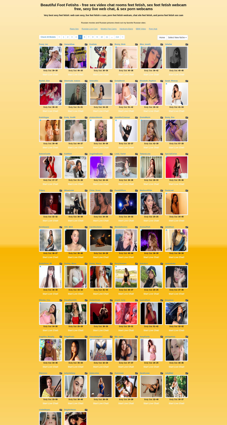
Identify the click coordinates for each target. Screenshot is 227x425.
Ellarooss (43, 322)
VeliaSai (168, 44)
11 (107, 37)
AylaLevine (94, 322)
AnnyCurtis (145, 291)
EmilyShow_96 (45, 229)
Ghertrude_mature (72, 75)
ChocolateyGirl (95, 291)
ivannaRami (145, 260)
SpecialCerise (171, 137)
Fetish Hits (112, 420)
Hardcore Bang (126, 29)
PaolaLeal (169, 168)
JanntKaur (169, 199)
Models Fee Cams (108, 29)
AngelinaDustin (96, 137)
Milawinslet (69, 168)
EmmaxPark (145, 199)
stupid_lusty (120, 260)
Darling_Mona (70, 229)
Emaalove (169, 260)
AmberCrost (94, 260)
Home (162, 37)
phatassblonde (95, 106)
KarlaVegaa (44, 106)
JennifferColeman (122, 106)
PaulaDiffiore (120, 168)
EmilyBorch (120, 75)
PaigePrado (69, 291)
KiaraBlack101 (70, 260)
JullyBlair (169, 322)
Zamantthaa (69, 44)
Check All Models (48, 37)
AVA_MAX (68, 199)
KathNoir (68, 137)
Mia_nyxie (119, 291)
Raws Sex (74, 29)
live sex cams (160, 399)
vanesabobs (170, 229)
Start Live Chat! (50, 69)
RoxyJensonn (121, 229)
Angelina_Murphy (46, 291)
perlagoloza (170, 291)
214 (117, 37)
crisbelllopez (44, 353)
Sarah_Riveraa (171, 75)
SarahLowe (145, 322)
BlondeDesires (121, 199)
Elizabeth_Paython (148, 75)
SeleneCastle (44, 137)
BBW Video (141, 29)
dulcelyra (144, 229)
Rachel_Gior (44, 75)
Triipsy (42, 168)
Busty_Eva (169, 106)
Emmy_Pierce (95, 229)
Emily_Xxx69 (69, 106)
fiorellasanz (44, 199)
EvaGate (93, 44)
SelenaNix (93, 75)
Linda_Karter (120, 137)
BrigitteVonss (70, 353)
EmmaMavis (145, 106)
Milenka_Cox (44, 260)
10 (102, 37)
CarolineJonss (95, 199)
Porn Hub (153, 29)
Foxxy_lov (43, 44)
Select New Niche (177, 37)
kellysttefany (69, 322)
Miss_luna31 (145, 44)
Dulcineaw (119, 322)
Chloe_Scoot (94, 168)
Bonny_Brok (120, 44)
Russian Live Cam (90, 29)
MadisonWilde (146, 168)
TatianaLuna (145, 137)
